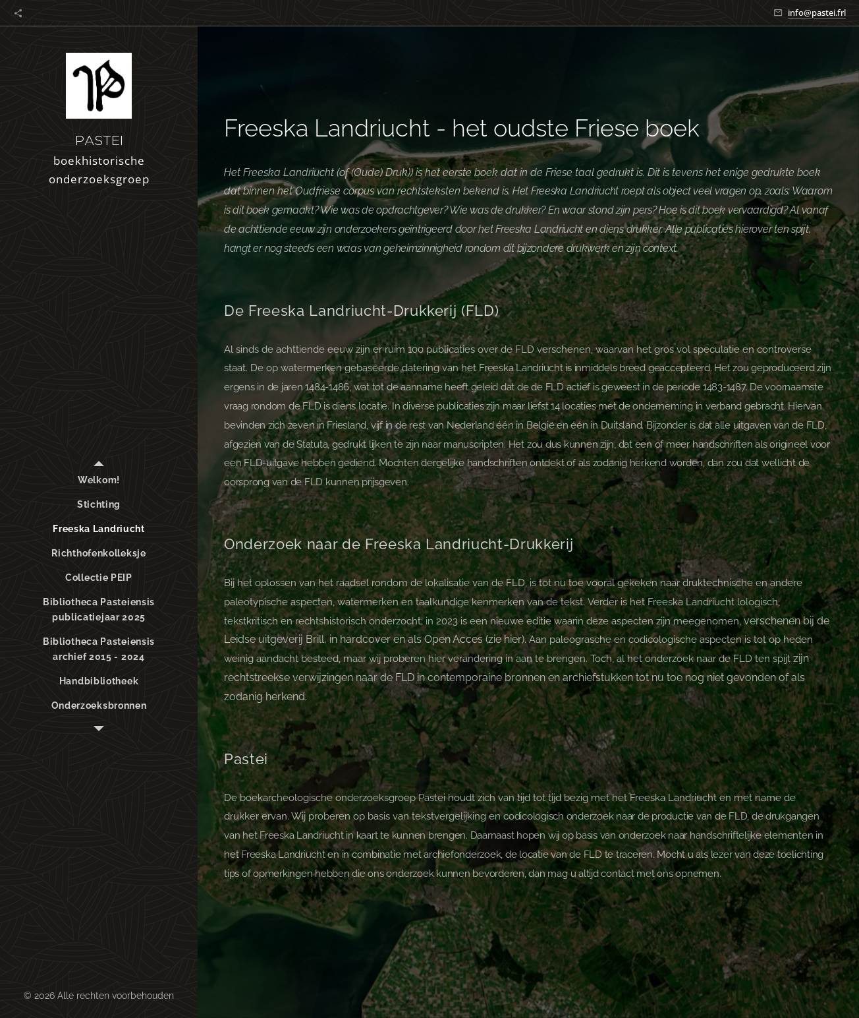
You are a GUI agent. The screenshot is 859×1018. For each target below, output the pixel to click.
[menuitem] (99, 480)
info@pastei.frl (817, 12)
